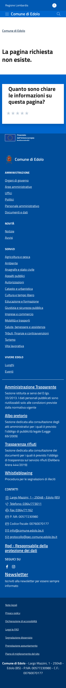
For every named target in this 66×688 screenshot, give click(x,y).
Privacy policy (12, 613)
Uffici (8, 193)
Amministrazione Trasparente (30, 387)
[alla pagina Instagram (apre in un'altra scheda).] (13, 566)
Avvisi (9, 237)
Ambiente (11, 263)
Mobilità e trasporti (17, 320)
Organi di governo (17, 180)
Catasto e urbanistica (19, 288)
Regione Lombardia (16, 5)
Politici (9, 199)
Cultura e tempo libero (19, 295)
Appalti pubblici (15, 275)
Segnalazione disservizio (18, 638)
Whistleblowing (18, 473)
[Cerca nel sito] (58, 14)
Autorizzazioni (14, 282)
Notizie (9, 231)
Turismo (10, 339)
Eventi (9, 371)
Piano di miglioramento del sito (22, 654)
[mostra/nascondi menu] (7, 14)
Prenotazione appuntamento (21, 646)
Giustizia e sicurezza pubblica (24, 307)
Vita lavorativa (14, 346)
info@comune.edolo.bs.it (24, 530)
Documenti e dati (16, 212)
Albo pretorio (16, 415)
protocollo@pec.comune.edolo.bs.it (31, 536)
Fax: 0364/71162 (19, 510)
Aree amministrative (18, 186)
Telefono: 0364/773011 (23, 503)
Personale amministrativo (22, 206)
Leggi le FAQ (12, 629)
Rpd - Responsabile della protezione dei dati (26, 548)
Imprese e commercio (19, 314)
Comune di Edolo (13, 30)
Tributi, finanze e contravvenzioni (27, 333)
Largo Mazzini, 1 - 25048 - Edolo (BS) (33, 497)
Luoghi (9, 365)
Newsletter (16, 574)
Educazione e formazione (22, 301)
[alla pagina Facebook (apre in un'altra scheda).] (7, 566)
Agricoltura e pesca (17, 256)
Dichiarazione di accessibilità (21, 621)
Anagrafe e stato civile (19, 269)
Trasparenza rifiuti (20, 444)
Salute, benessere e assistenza (25, 327)
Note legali (11, 605)
